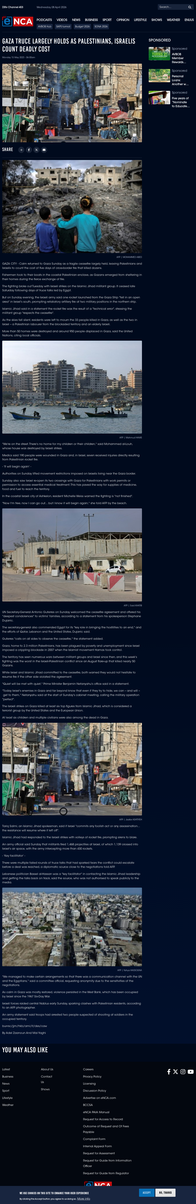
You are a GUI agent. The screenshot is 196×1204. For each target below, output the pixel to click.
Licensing (89, 1084)
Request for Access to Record (103, 1119)
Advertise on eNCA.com (99, 1098)
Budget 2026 (82, 27)
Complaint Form (94, 1139)
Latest (6, 1069)
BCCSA (88, 1105)
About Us (47, 1069)
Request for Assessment (99, 1153)
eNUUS (189, 20)
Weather (173, 20)
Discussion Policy (94, 1091)
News (76, 20)
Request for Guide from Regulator (106, 1173)
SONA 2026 (101, 27)
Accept (147, 1192)
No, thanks (165, 1192)
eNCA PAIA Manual (96, 1112)
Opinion (122, 20)
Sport (107, 20)
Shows (156, 20)
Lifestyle (140, 20)
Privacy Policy (92, 1076)
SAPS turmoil (63, 27)
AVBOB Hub (44, 27)
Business (91, 20)
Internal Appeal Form (97, 1146)
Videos (62, 20)
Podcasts (44, 20)
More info (83, 1199)
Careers (88, 1069)
